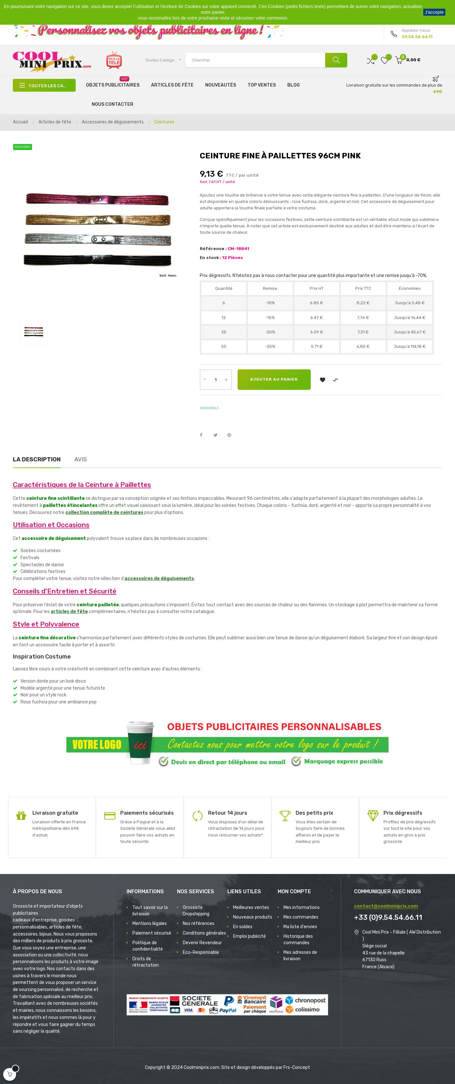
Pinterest (232, 435)
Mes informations (301, 907)
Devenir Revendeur (202, 942)
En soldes (242, 926)
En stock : (210, 257)
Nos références (199, 923)
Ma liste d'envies (300, 926)
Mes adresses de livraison (300, 956)
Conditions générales (204, 933)
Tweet (218, 435)
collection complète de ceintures (104, 512)
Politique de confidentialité (147, 946)
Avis (80, 459)
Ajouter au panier (274, 379)
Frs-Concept (296, 1067)
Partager (204, 435)
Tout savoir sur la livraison (150, 911)
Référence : (213, 248)
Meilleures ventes (251, 907)
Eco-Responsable (201, 952)
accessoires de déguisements (159, 578)
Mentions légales (149, 923)
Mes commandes (300, 917)
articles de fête (69, 611)
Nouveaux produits (252, 917)
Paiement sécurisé (151, 933)
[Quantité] (216, 379)
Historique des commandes (298, 939)
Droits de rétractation (145, 962)
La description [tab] (37, 459)
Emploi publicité (249, 936)
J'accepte (434, 12)
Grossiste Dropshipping (196, 911)
